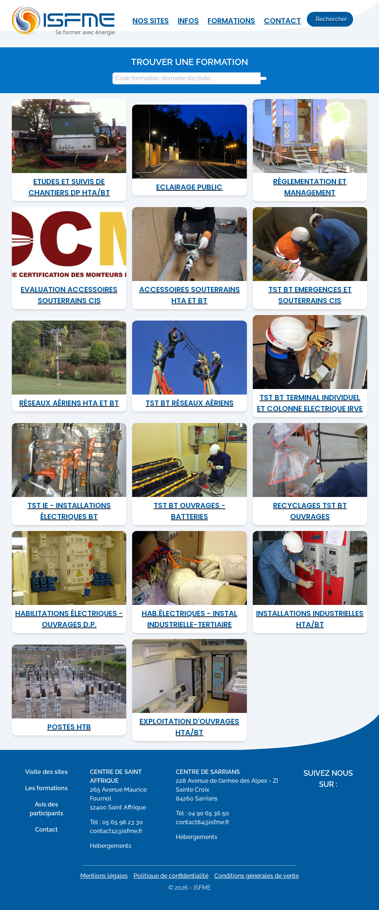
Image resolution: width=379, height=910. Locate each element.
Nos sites (151, 21)
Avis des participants (46, 809)
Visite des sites (46, 771)
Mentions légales (104, 875)
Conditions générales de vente (256, 875)
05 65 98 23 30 (122, 822)
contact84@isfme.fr (202, 822)
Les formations (46, 788)
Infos (188, 21)
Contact (282, 21)
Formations (231, 21)
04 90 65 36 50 (208, 813)
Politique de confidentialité (171, 875)
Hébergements (110, 845)
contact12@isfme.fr (116, 831)
